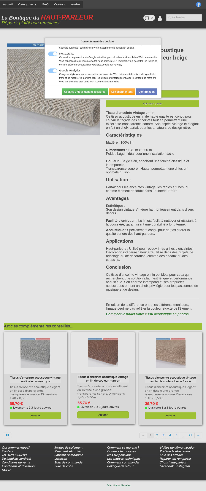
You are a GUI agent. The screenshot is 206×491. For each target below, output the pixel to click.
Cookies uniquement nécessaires (84, 91)
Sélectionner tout (121, 91)
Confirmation (146, 91)
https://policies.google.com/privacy (104, 64)
